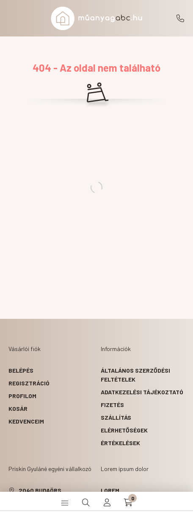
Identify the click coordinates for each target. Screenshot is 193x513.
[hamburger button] (64, 502)
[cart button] (128, 502)
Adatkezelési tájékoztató (142, 392)
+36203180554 (180, 18)
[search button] (85, 502)
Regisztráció (29, 383)
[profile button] (107, 502)
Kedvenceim (26, 421)
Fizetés (112, 404)
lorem (110, 490)
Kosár (18, 408)
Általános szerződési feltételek (135, 375)
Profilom (22, 395)
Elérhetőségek (124, 430)
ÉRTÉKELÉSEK (120, 442)
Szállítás (116, 417)
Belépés (20, 370)
